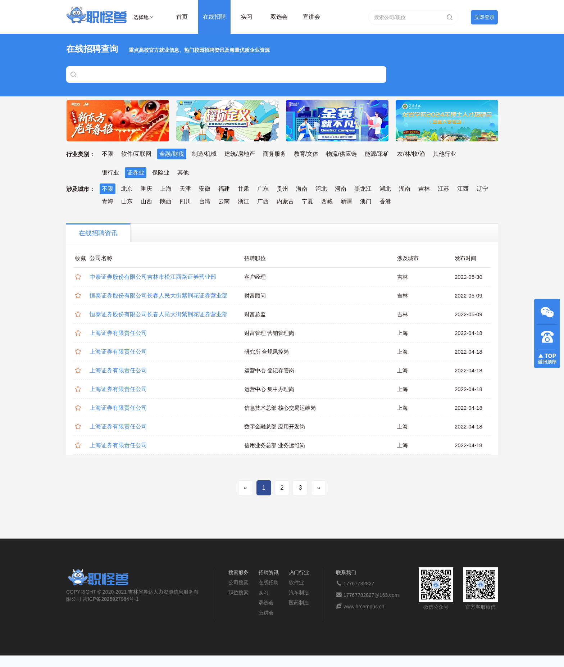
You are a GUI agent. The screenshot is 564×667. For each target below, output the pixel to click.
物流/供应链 (341, 154)
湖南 (404, 189)
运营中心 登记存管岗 (269, 370)
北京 (127, 189)
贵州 (282, 189)
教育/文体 (306, 154)
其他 (183, 172)
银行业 (110, 172)
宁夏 (307, 201)
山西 (146, 201)
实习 (247, 17)
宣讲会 (311, 17)
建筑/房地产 (239, 154)
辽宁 (482, 189)
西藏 (327, 201)
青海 (107, 201)
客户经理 (255, 277)
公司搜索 (238, 582)
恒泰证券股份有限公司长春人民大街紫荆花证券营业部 (159, 295)
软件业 (296, 582)
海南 (302, 189)
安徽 (204, 189)
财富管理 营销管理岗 (269, 333)
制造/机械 (204, 154)
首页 (182, 17)
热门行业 (299, 572)
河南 (340, 189)
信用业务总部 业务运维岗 (274, 445)
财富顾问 (255, 295)
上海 (166, 189)
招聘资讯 (269, 572)
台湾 (204, 201)
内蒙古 (285, 201)
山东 (127, 201)
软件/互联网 (136, 154)
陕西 (166, 201)
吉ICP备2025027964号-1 (111, 599)
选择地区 (141, 18)
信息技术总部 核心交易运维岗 (280, 408)
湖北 (385, 189)
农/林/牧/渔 (411, 154)
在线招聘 (214, 17)
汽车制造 (299, 592)
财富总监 (255, 314)
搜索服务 (238, 572)
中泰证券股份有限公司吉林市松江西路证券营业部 (153, 277)
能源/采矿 (377, 154)
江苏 (443, 189)
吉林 (424, 189)
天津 (185, 189)
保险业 (160, 172)
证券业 (135, 172)
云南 (224, 201)
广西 (263, 201)
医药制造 (299, 602)
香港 (385, 201)
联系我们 (346, 572)
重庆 (146, 189)
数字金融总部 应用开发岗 (274, 426)
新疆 (346, 201)
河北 (321, 189)
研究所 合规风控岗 (266, 352)
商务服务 (274, 154)
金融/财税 (171, 154)
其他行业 (444, 154)
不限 (107, 154)
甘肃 (243, 189)
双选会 (279, 17)
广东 (263, 189)
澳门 (366, 201)
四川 (185, 201)
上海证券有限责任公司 (118, 333)
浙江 (243, 201)
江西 (463, 189)
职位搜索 (238, 592)
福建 (224, 189)
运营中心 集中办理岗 (269, 389)
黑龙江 (363, 189)
